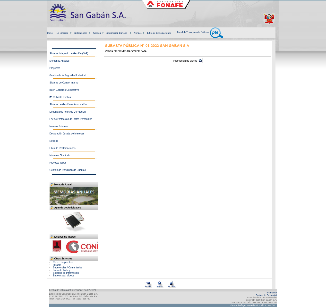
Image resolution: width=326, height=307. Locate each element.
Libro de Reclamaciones (159, 33)
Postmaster (271, 292)
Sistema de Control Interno (64, 82)
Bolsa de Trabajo (62, 270)
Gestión (97, 33)
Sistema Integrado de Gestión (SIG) (69, 53)
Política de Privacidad (266, 295)
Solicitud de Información (66, 273)
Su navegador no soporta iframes (74, 247)
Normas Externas (59, 126)
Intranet (57, 265)
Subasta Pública (62, 97)
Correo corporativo (63, 262)
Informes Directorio (60, 155)
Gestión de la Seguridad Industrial (68, 75)
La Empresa (62, 33)
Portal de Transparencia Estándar (200, 32)
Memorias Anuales (59, 60)
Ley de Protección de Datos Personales (71, 119)
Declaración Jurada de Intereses (67, 133)
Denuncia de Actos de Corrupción (68, 111)
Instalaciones (80, 33)
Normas (138, 33)
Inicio (50, 33)
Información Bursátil (116, 33)
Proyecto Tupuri (58, 162)
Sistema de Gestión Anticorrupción (68, 104)
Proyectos (55, 68)
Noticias (54, 141)
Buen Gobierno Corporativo (64, 90)
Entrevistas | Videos (63, 275)
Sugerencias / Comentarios (67, 267)
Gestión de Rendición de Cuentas (68, 170)
